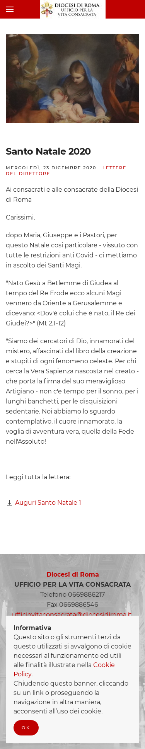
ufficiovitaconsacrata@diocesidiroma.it (72, 614)
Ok (26, 727)
